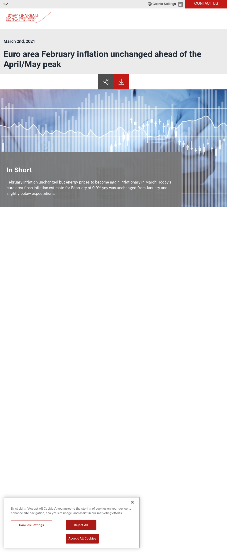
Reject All (81, 525)
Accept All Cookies (82, 538)
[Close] (132, 502)
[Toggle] (221, 18)
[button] (162, 4)
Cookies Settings (31, 525)
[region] (72, 522)
